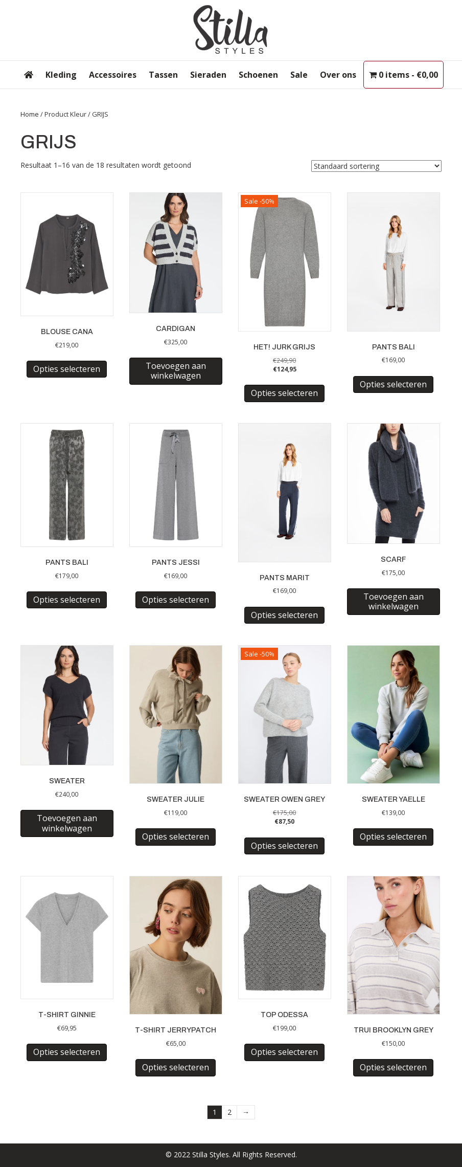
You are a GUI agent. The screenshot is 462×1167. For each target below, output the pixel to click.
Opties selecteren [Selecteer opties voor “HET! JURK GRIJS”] (284, 393)
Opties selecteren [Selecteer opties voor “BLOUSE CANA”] (66, 369)
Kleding (61, 74)
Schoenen (258, 74)
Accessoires (112, 74)
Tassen (163, 74)
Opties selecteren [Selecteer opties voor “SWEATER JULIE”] (175, 836)
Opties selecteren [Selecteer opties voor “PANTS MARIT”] (284, 615)
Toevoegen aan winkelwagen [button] (176, 370)
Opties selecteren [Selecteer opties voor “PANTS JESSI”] (175, 599)
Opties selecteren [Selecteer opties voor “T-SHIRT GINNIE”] (66, 1052)
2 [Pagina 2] (229, 1112)
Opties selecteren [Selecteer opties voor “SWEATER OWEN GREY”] (284, 845)
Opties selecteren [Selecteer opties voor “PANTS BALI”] (393, 384)
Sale (299, 74)
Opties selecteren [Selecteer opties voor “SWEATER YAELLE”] (393, 836)
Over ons (338, 74)
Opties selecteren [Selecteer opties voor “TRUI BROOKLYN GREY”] (393, 1067)
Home (29, 114)
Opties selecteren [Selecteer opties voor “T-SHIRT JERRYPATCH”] (175, 1067)
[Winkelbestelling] (376, 166)
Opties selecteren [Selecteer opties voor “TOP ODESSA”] (284, 1052)
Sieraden (208, 74)
